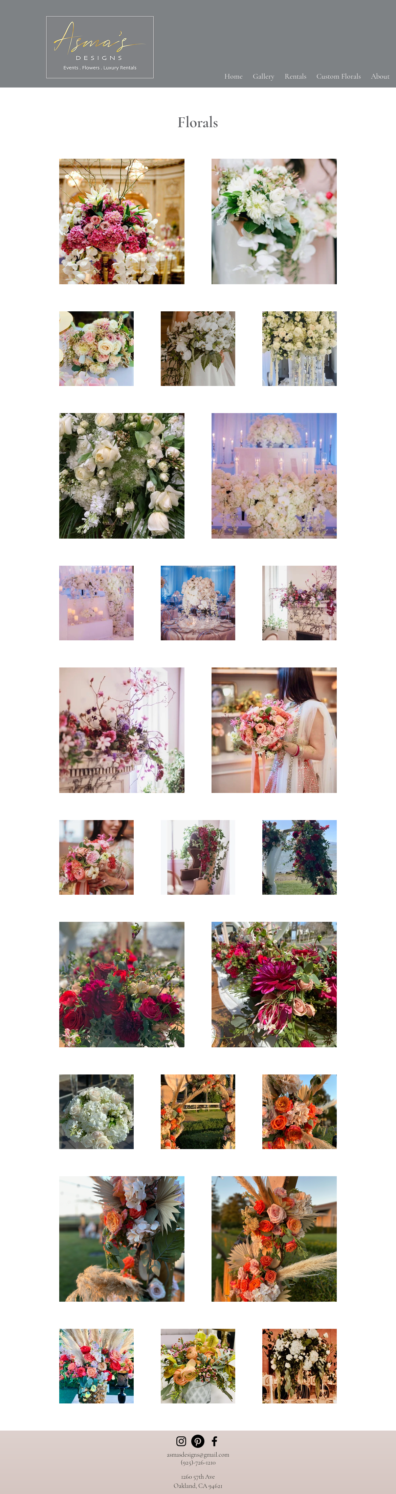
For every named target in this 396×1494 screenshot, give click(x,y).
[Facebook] (214, 1441)
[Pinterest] (197, 1441)
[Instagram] (181, 1441)
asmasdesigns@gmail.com (198, 1454)
